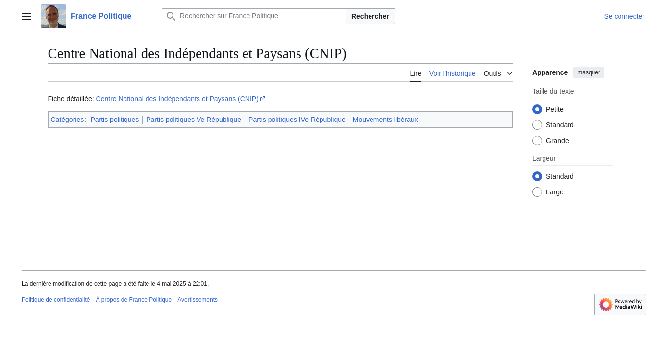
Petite (555, 109)
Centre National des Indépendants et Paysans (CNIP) (177, 99)
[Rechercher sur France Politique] (254, 16)
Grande (557, 140)
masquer (588, 72)
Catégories (67, 119)
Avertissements (197, 299)
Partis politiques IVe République (297, 119)
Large (555, 192)
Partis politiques (114, 119)
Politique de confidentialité (56, 299)
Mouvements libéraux (385, 119)
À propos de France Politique (134, 299)
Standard (560, 125)
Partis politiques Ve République (193, 119)
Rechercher (370, 16)
